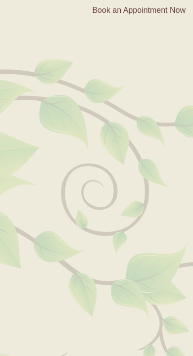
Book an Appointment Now (139, 10)
